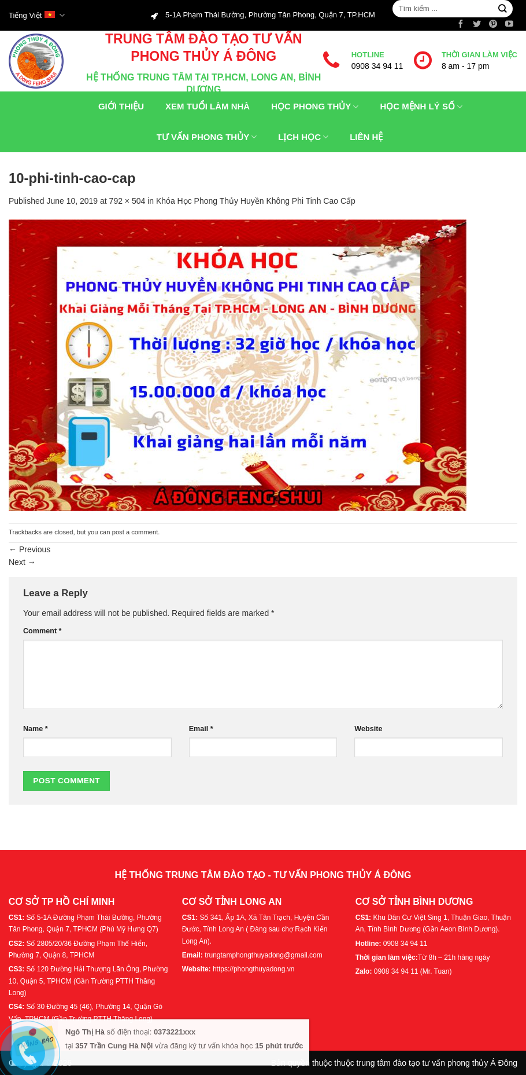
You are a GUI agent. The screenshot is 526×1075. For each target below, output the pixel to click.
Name (35, 729)
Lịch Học (296, 137)
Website (368, 729)
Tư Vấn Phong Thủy (200, 137)
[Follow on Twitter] (477, 24)
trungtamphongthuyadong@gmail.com (264, 955)
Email (201, 729)
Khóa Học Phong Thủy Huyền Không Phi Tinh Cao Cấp (255, 201)
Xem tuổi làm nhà (201, 107)
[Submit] (502, 9)
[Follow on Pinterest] (493, 24)
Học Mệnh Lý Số (414, 107)
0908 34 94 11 (377, 66)
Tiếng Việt (37, 15)
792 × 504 (127, 201)
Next (22, 562)
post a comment (135, 532)
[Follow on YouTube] (509, 24)
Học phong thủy (308, 107)
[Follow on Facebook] (461, 24)
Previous (29, 549)
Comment (42, 631)
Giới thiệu (114, 107)
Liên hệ (359, 137)
